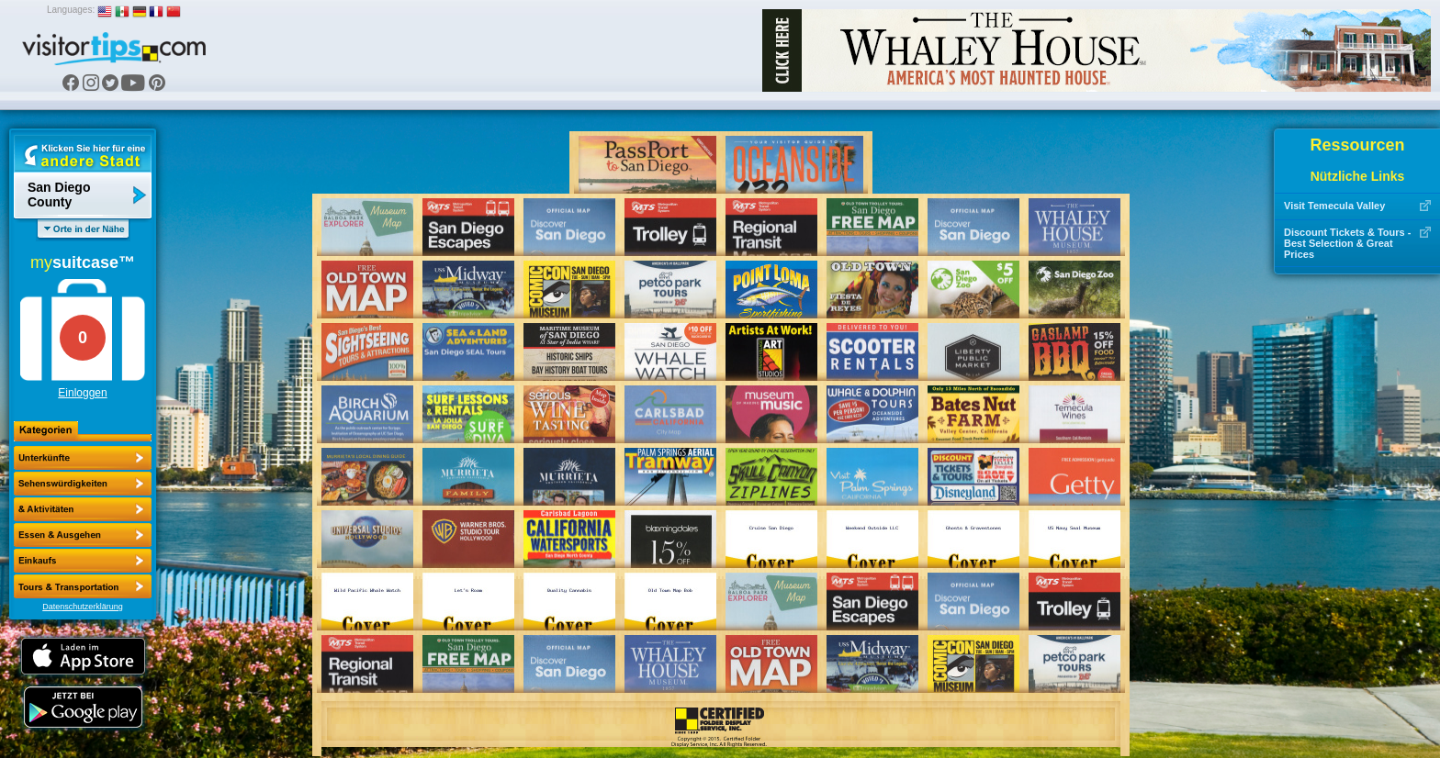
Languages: (71, 10)
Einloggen (82, 392)
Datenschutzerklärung (82, 606)
